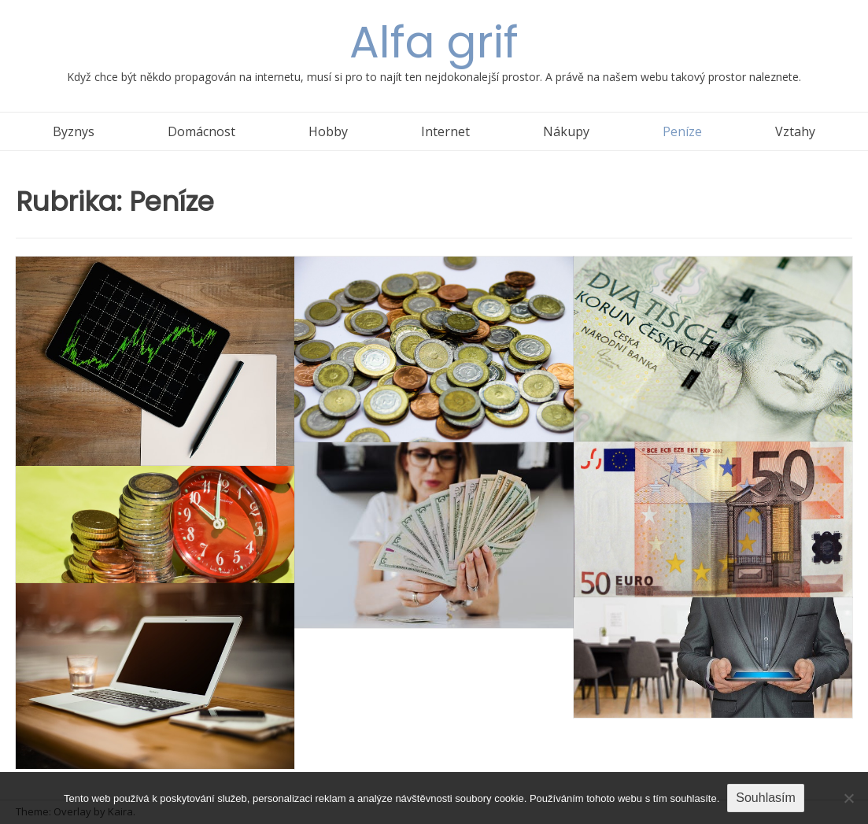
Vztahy (795, 131)
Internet (445, 131)
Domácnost (201, 131)
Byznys (73, 131)
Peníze (682, 131)
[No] (848, 798)
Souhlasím (766, 797)
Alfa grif (434, 42)
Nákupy (566, 131)
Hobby (328, 131)
